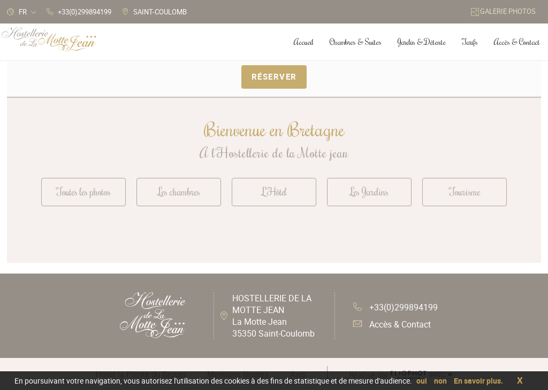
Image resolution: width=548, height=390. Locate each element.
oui (421, 381)
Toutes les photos (83, 191)
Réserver (274, 76)
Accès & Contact (392, 324)
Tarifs (470, 42)
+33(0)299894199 (395, 307)
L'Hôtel (274, 191)
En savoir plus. (478, 381)
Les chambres (179, 191)
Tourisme (464, 191)
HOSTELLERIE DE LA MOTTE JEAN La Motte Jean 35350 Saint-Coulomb (273, 315)
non (440, 381)
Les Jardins (369, 191)
